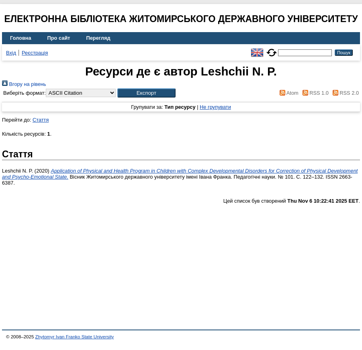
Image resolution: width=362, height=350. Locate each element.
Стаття (41, 120)
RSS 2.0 (344, 93)
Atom (288, 93)
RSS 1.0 (314, 93)
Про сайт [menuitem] (58, 38)
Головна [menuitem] (20, 38)
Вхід (11, 53)
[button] (146, 93)
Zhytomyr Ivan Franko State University (74, 336)
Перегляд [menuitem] (98, 38)
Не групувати (215, 107)
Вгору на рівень (24, 84)
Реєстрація (35, 53)
